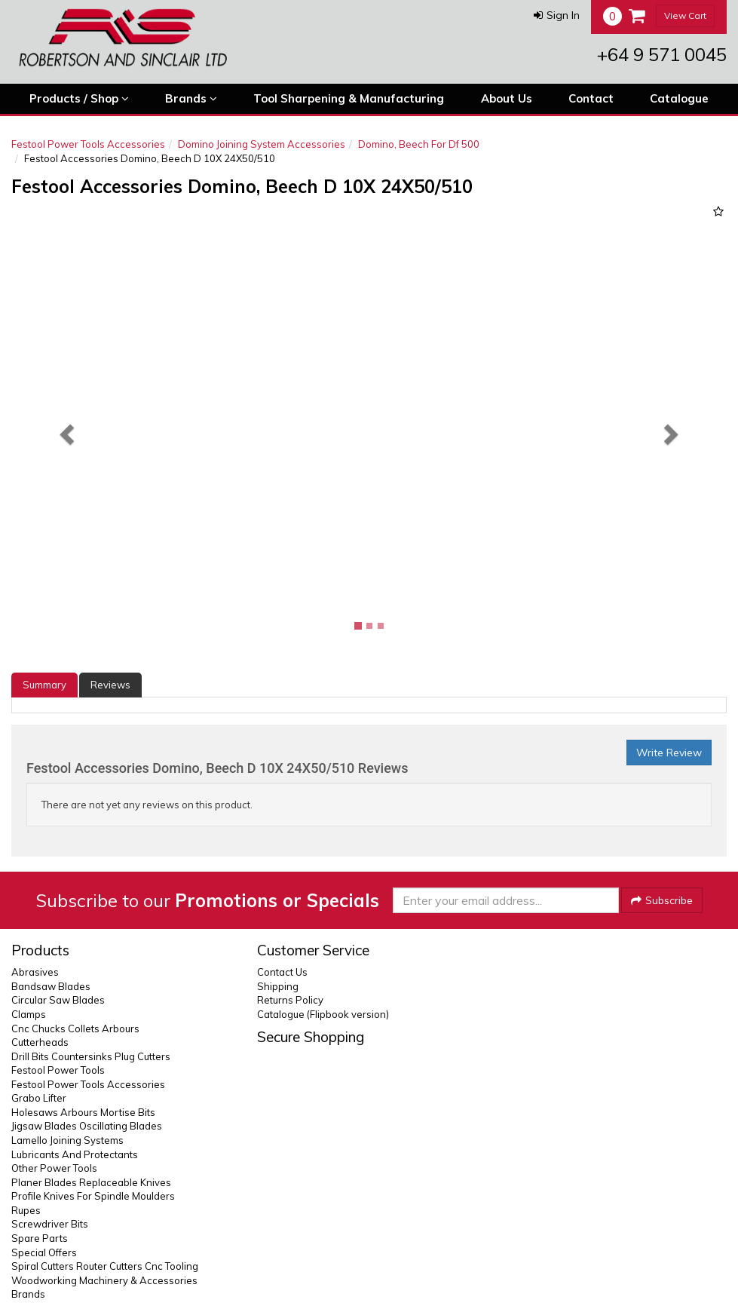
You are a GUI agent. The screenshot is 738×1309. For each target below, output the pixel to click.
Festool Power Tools (58, 1070)
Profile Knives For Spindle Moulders (93, 1196)
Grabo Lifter (38, 1098)
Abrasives (35, 972)
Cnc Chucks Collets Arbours (75, 1028)
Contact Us (282, 972)
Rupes (26, 1210)
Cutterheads (40, 1042)
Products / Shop (79, 99)
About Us (506, 98)
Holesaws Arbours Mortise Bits (83, 1112)
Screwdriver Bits (49, 1224)
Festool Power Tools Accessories (88, 144)
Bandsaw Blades (50, 986)
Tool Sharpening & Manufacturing (348, 98)
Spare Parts (39, 1238)
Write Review (669, 752)
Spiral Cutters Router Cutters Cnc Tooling (104, 1266)
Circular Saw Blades (58, 1000)
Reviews (110, 685)
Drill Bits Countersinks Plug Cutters (90, 1056)
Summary (44, 685)
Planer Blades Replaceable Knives (91, 1182)
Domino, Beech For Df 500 (418, 144)
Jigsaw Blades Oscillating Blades (86, 1126)
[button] (556, 15)
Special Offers (44, 1252)
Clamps (28, 1014)
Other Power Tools (54, 1168)
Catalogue (679, 98)
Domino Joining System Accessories (261, 144)
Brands (191, 99)
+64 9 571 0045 (662, 54)
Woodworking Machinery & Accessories (104, 1280)
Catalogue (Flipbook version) (323, 1014)
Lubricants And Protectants (74, 1154)
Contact (591, 98)
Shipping (278, 986)
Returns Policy (290, 1000)
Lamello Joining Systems (67, 1140)
